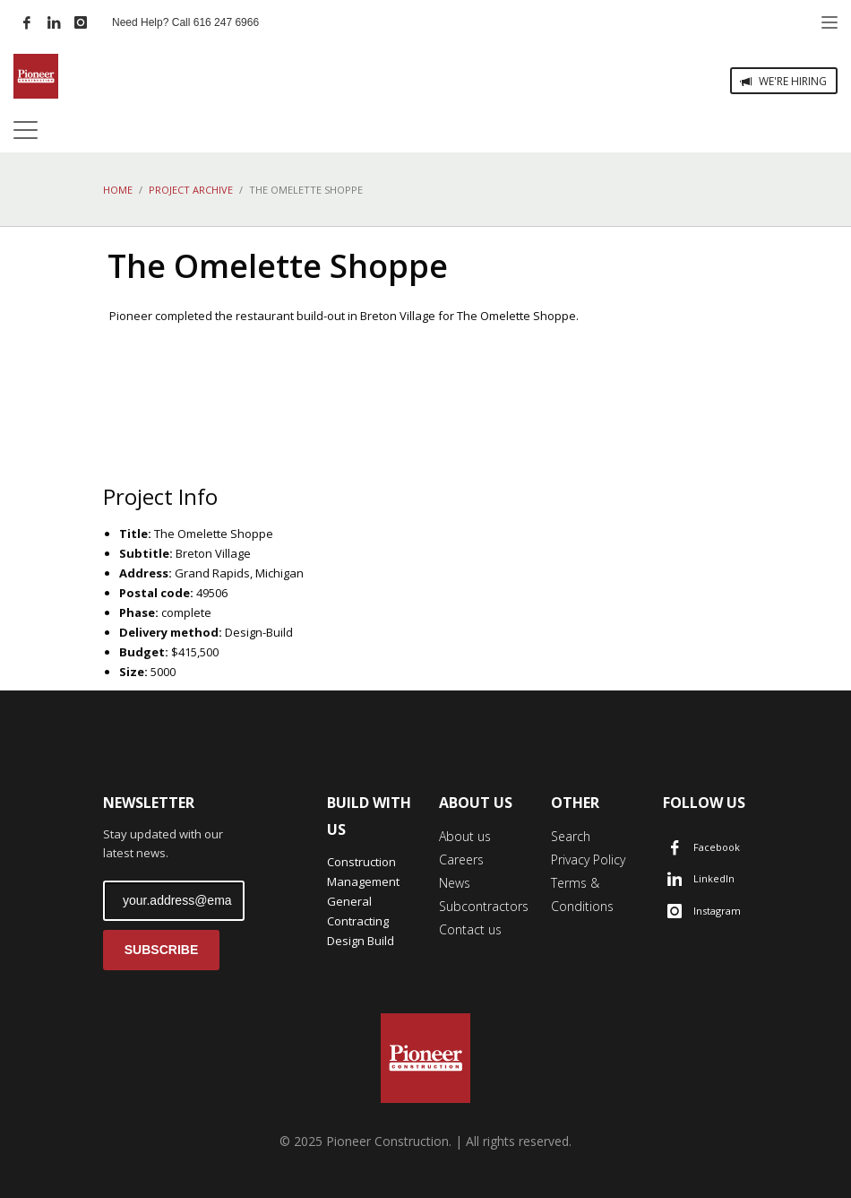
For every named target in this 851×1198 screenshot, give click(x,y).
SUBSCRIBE (161, 949)
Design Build (360, 941)
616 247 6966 (226, 22)
